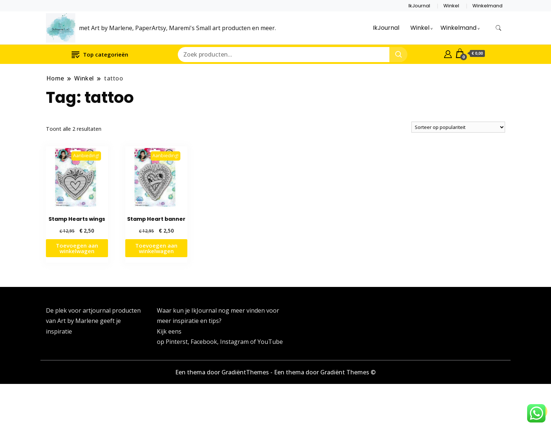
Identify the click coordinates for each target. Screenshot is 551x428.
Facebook (204, 342)
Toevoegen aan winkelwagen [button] (77, 248)
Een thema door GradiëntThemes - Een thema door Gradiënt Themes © (275, 372)
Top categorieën (100, 54)
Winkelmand (487, 5)
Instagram (235, 342)
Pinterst (177, 342)
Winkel (451, 5)
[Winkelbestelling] (458, 127)
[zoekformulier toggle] (498, 28)
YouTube (270, 342)
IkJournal (419, 5)
